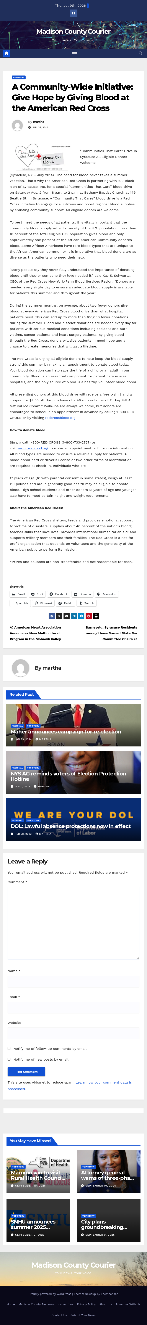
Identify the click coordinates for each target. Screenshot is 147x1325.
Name (14, 971)
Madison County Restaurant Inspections (46, 1304)
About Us (105, 1304)
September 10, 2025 (30, 1185)
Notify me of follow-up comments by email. (50, 1049)
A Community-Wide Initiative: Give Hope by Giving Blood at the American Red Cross (72, 97)
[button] (140, 53)
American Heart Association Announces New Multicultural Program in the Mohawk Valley (35, 633)
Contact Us (59, 1315)
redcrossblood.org (60, 418)
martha (38, 122)
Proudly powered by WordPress (50, 1294)
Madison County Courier (74, 31)
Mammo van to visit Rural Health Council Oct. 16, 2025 (37, 1178)
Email (14, 997)
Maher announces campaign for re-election (66, 731)
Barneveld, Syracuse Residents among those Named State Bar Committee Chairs (111, 633)
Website (14, 1023)
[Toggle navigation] (74, 53)
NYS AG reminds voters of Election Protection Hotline (68, 776)
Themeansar (109, 1294)
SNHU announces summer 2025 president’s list (33, 1227)
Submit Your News (83, 1315)
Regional (18, 77)
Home (11, 1304)
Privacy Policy (86, 1304)
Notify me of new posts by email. (41, 1059)
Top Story (33, 726)
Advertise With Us (128, 1304)
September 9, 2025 (30, 1234)
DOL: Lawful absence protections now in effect (71, 826)
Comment (17, 882)
